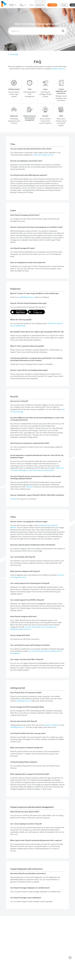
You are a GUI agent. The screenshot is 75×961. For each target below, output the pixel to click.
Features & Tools (12, 5)
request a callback (51, 725)
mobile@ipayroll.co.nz (27, 297)
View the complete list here (43, 155)
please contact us (58, 69)
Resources (40, 5)
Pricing (31, 5)
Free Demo (52, 5)
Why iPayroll (23, 5)
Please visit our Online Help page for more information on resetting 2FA (37, 469)
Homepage (13, 54)
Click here (29, 487)
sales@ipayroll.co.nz (23, 701)
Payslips (64, 5)
